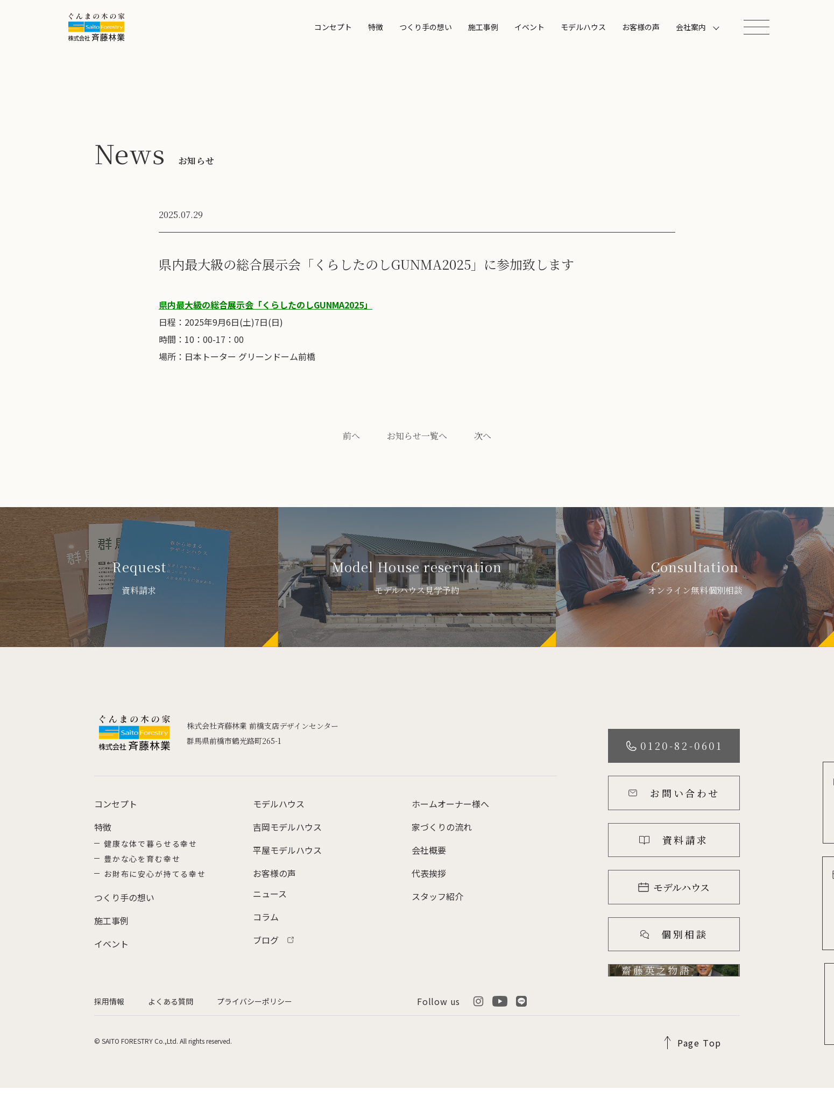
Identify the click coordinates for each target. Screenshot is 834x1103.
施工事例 (483, 27)
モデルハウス (583, 27)
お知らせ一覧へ (417, 436)
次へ (482, 436)
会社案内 (691, 27)
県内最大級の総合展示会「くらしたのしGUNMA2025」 (265, 304)
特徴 (375, 27)
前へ (351, 436)
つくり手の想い (425, 27)
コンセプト (333, 27)
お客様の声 (641, 27)
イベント (529, 27)
